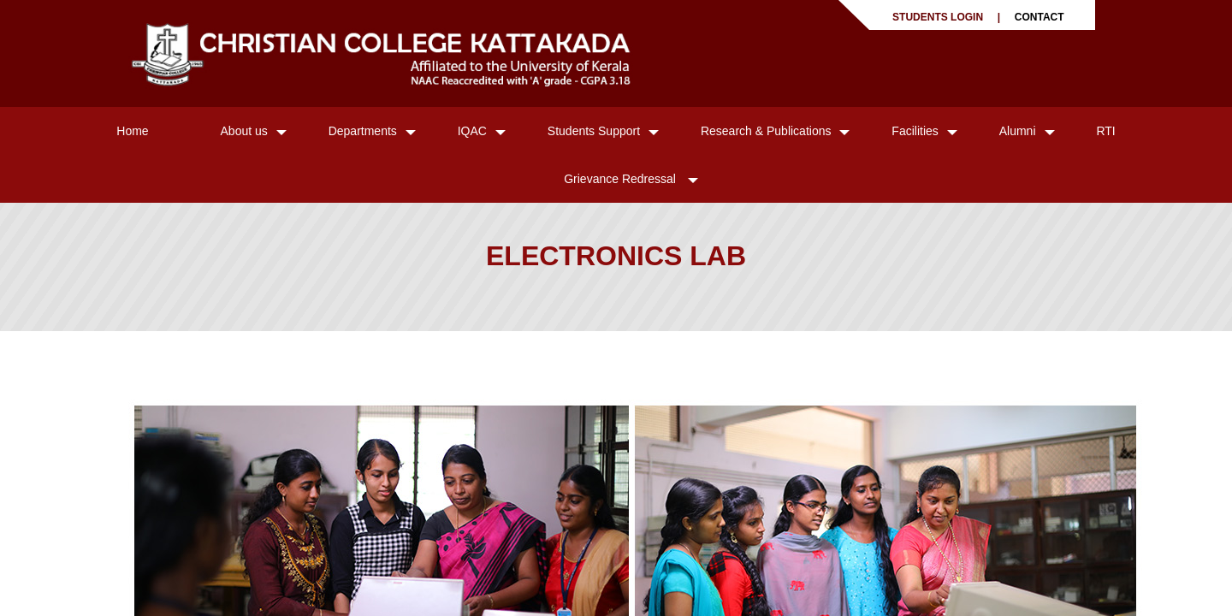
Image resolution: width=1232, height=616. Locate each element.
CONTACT (1039, 17)
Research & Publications (766, 131)
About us (244, 131)
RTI (1105, 131)
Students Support (594, 131)
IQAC (472, 131)
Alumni (1017, 131)
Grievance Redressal (621, 179)
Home (132, 131)
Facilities (914, 131)
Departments (363, 131)
